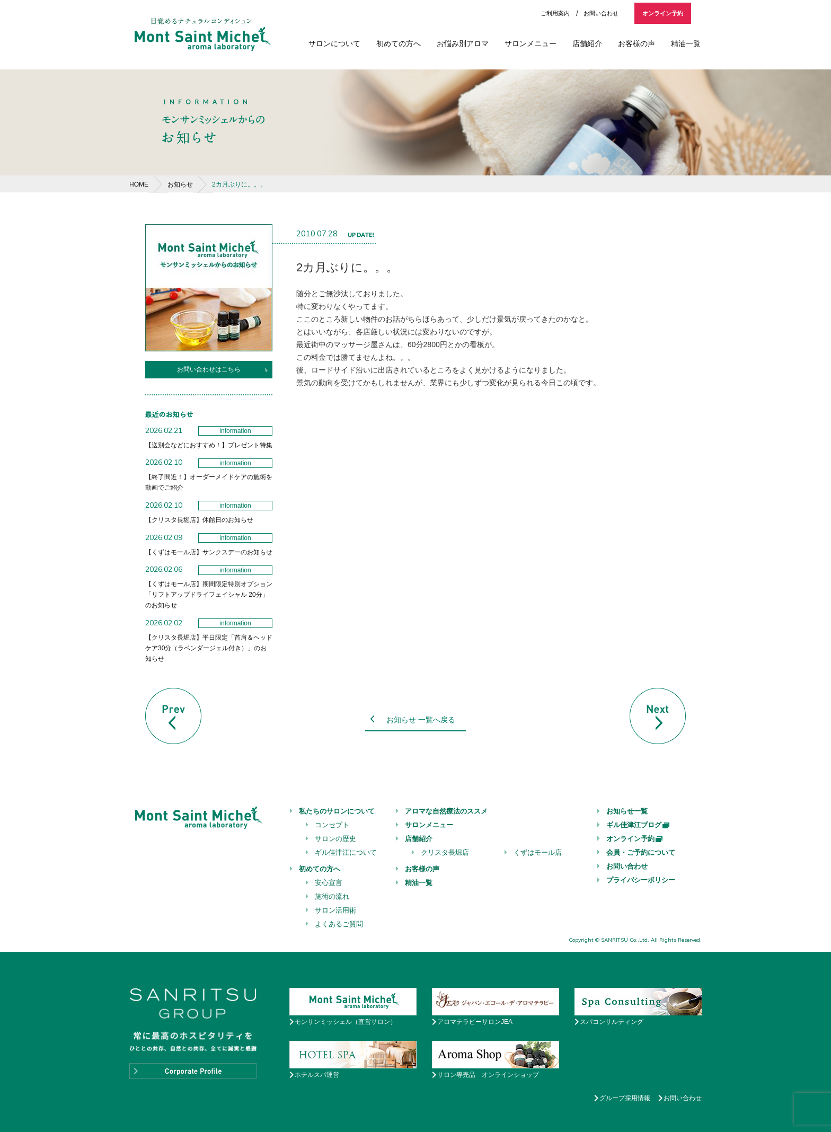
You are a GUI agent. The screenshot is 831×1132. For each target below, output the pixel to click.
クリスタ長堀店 (445, 852)
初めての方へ (398, 43)
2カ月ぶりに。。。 (239, 184)
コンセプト (332, 825)
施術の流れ (332, 896)
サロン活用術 (335, 910)
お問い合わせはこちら (209, 369)
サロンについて (334, 43)
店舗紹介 (587, 43)
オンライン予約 (662, 13)
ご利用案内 (555, 13)
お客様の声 (636, 43)
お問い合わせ (601, 13)
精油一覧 (686, 43)
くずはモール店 (538, 852)
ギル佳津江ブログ (638, 825)
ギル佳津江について (346, 852)
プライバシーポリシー (640, 880)
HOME (138, 184)
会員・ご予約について (640, 852)
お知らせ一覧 (627, 811)
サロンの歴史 (335, 839)
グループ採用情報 (624, 1098)
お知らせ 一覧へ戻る (420, 719)
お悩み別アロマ (463, 43)
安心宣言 (328, 883)
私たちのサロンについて (337, 811)
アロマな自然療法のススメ (446, 811)
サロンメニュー (530, 43)
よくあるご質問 (339, 924)
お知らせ (180, 184)
